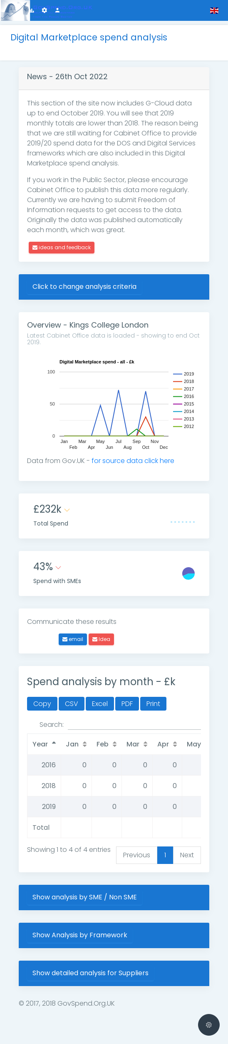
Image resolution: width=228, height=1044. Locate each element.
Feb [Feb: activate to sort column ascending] (103, 744)
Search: (120, 724)
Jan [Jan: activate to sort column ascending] (72, 744)
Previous (136, 855)
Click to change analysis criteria (84, 286)
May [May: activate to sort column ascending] (194, 744)
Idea (101, 639)
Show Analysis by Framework (79, 935)
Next (187, 855)
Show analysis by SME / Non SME (84, 897)
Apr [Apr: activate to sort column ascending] (163, 744)
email (72, 639)
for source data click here (133, 461)
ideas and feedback (61, 247)
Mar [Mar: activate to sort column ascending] (132, 744)
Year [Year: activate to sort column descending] (40, 744)
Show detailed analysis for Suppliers (90, 973)
